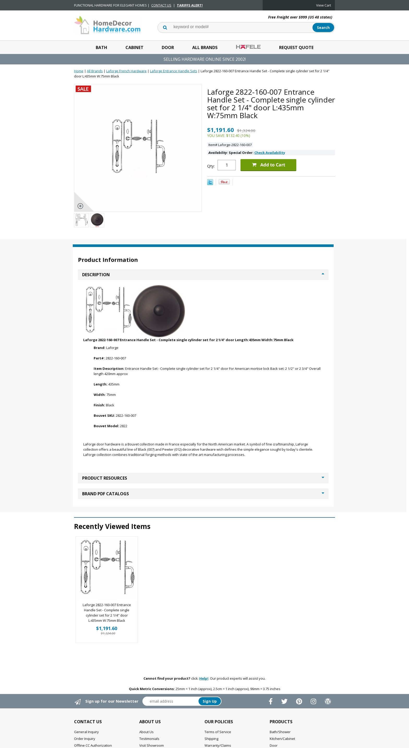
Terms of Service (217, 731)
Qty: (211, 165)
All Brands (205, 47)
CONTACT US (161, 5)
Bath (101, 47)
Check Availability (269, 152)
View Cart (323, 5)
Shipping (211, 738)
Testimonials (149, 738)
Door (168, 47)
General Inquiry (86, 731)
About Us (146, 731)
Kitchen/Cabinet (282, 738)
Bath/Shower (280, 731)
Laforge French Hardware (126, 71)
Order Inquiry (84, 738)
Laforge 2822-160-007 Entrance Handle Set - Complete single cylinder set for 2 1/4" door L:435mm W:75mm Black (107, 612)
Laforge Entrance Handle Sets (173, 71)
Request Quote (296, 47)
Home (78, 71)
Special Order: (246, 152)
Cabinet (134, 47)
